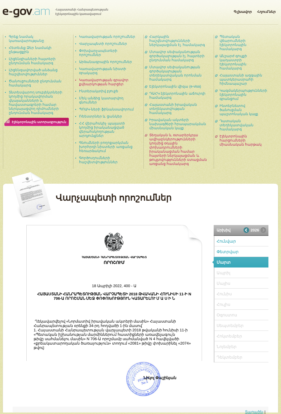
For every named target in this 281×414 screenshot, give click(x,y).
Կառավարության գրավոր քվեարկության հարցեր (103, 82)
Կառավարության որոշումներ (107, 37)
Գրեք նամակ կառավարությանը (26, 39)
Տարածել (254, 412)
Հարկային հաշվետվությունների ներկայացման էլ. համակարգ (177, 41)
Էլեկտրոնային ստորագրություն (39, 122)
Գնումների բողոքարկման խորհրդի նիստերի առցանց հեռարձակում (106, 147)
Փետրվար (228, 251)
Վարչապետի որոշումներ (103, 44)
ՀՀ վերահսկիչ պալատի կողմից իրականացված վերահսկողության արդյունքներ (102, 129)
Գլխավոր (242, 10)
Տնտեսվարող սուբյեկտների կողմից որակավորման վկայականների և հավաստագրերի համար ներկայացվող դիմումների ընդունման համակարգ (35, 102)
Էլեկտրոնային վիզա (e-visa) (175, 86)
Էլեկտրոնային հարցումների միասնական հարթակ (241, 140)
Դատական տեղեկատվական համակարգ (236, 125)
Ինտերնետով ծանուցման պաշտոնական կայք (239, 110)
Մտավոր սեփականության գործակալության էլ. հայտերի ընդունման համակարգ (177, 56)
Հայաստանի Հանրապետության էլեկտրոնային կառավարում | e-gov (55, 13)
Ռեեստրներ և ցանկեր (100, 116)
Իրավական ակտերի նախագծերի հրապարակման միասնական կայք (177, 124)
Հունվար (226, 241)
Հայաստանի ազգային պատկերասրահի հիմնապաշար (241, 79)
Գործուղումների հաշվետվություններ (98, 160)
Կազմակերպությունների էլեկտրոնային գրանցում (243, 94)
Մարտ (224, 262)
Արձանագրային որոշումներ (105, 62)
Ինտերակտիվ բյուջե (98, 91)
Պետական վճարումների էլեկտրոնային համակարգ (233, 43)
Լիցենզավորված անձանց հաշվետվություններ (33, 72)
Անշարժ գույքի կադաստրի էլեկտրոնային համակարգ (233, 62)
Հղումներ (266, 10)
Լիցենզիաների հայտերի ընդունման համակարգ (32, 61)
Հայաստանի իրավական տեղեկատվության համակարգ (173, 109)
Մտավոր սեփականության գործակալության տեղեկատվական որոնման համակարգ (175, 73)
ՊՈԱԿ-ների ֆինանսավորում (106, 109)
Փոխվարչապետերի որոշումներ (98, 53)
